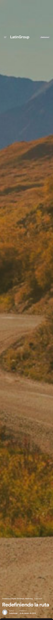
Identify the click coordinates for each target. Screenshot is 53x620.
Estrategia (20, 599)
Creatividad (6, 599)
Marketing (29, 599)
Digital (13, 599)
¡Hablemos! (45, 37)
